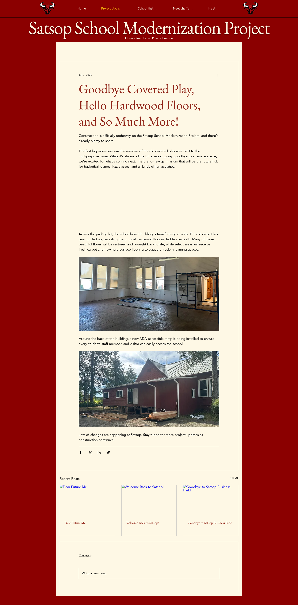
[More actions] (217, 75)
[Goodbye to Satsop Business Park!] (210, 500)
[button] (233, 49)
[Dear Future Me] (87, 500)
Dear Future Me (75, 523)
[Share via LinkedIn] (99, 452)
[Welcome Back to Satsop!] (149, 500)
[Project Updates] (112, 8)
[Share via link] (108, 452)
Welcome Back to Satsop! (142, 523)
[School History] (148, 8)
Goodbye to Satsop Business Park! (210, 523)
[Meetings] (214, 8)
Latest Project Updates (73, 50)
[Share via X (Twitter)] (90, 452)
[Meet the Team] (183, 8)
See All (234, 478)
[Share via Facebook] (80, 452)
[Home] (81, 8)
